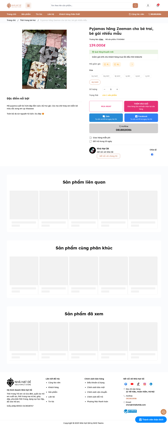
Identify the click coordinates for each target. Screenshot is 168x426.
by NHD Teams (97, 423)
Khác (101, 39)
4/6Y (138, 76)
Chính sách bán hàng (94, 379)
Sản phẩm (52, 392)
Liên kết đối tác (53, 379)
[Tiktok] (138, 384)
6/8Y (128, 76)
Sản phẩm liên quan (84, 182)
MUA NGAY (106, 106)
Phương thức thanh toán (97, 401)
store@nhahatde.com (136, 405)
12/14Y (94, 76)
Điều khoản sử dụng (95, 382)
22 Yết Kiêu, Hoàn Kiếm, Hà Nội (140, 391)
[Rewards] (151, 419)
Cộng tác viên (54, 382)
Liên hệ (51, 397)
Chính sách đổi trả (95, 397)
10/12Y (106, 76)
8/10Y (117, 76)
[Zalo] (151, 384)
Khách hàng (53, 387)
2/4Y (147, 76)
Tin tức (51, 401)
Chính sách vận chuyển (97, 392)
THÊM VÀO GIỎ (141, 106)
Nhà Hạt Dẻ (85, 423)
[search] (135, 5)
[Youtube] (132, 384)
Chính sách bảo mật (96, 387)
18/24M (94, 82)
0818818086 (131, 398)
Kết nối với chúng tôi (108, 156)
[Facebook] (125, 384)
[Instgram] (144, 384)
